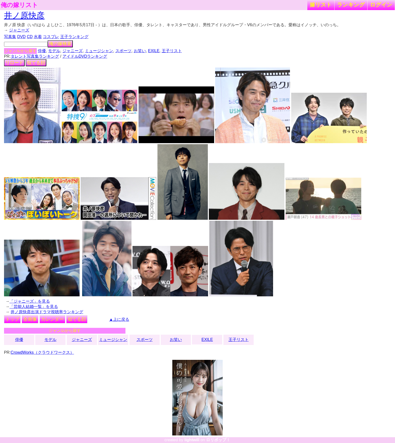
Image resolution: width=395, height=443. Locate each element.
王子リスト (172, 51)
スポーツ (123, 51)
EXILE (153, 51)
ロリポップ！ (218, 440)
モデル (54, 51)
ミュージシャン (99, 51)
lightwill (192, 440)
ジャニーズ (19, 30)
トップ (12, 319)
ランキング (351, 5)
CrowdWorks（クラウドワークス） (42, 352)
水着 (38, 37)
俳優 (42, 51)
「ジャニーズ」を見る (30, 301)
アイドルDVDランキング (84, 56)
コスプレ (51, 37)
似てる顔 (36, 62)
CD (29, 37)
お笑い (140, 51)
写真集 (10, 37)
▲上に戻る (119, 319)
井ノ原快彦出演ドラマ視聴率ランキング (47, 312)
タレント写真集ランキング (35, 56)
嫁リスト (321, 5)
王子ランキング (74, 37)
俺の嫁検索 (60, 43)
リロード (14, 62)
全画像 (30, 319)
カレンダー (52, 319)
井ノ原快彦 (24, 15)
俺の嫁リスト (19, 5)
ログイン (381, 5)
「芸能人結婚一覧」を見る (34, 306)
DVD (21, 37)
